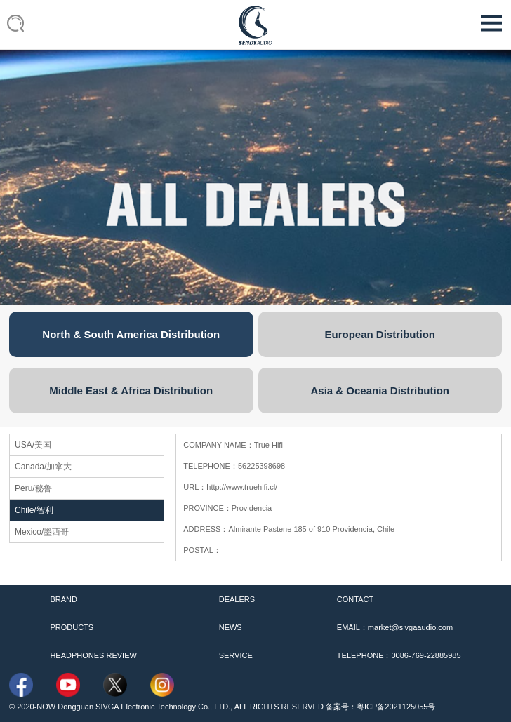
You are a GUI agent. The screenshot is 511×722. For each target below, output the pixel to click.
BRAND (63, 599)
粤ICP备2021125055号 (396, 706)
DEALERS (237, 599)
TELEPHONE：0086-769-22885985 (399, 655)
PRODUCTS (71, 627)
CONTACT (355, 599)
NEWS (230, 627)
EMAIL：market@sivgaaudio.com (395, 627)
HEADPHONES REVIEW (93, 655)
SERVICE (236, 655)
